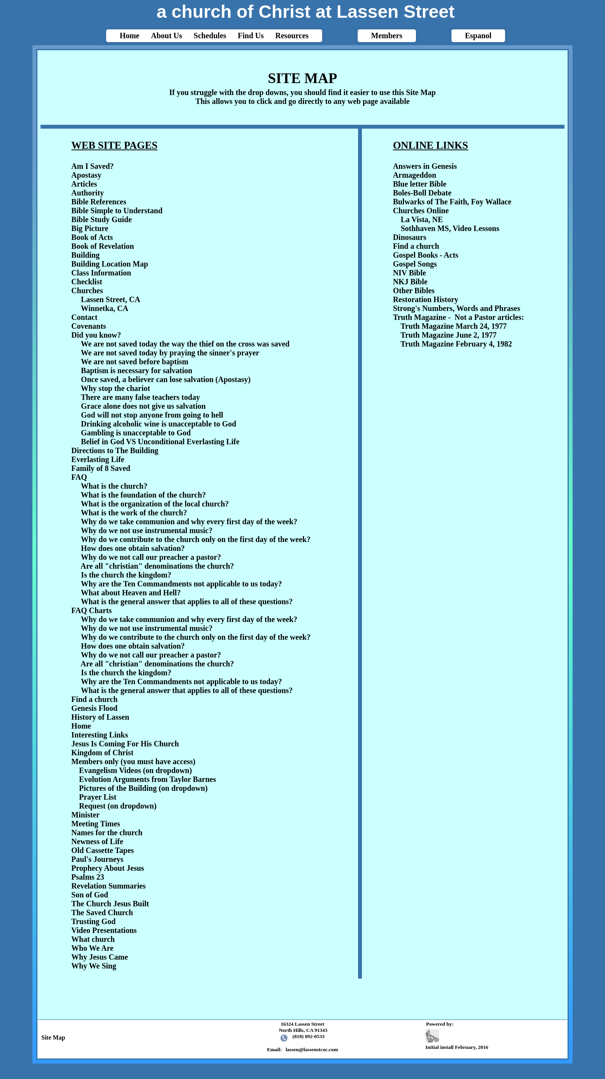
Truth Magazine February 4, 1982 (452, 344)
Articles (84, 184)
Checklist (86, 281)
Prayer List (94, 797)
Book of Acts (92, 237)
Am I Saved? (92, 166)
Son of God (89, 894)
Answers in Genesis (425, 166)
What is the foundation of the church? (143, 495)
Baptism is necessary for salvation (137, 370)
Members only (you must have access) (133, 761)
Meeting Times (95, 823)
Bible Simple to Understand (116, 210)
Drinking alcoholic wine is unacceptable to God (158, 424)
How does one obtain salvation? (133, 548)
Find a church (94, 699)
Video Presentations (104, 930)
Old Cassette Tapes (102, 850)
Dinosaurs (409, 237)
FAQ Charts (91, 610)
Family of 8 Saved (100, 468)
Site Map (51, 1037)
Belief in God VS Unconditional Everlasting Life (160, 441)
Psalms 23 (87, 877)
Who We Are (92, 948)
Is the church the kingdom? (126, 575)
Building (85, 255)
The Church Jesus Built (110, 903)
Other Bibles (413, 290)
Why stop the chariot (115, 388)
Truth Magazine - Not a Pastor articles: (458, 317)
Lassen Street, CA (105, 299)
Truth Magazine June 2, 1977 (445, 335)
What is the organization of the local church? (155, 504)
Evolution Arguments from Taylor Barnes (143, 779)
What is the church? (114, 486)
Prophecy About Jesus (107, 868)
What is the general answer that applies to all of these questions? (187, 601)
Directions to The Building (114, 450)
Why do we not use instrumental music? (147, 530)
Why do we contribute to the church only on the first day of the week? (196, 539)
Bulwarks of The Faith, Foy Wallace (452, 201)
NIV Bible (409, 272)
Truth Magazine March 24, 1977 (450, 326)
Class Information (101, 272)
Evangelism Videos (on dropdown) (131, 770)
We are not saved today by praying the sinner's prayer (170, 352)
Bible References (98, 201)
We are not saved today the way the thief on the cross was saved (185, 344)
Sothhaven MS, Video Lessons (446, 228)
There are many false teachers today (140, 397)
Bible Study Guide (101, 219)
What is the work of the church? (134, 512)
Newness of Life (97, 841)
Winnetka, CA (99, 308)
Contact (84, 317)
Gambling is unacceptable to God (136, 432)
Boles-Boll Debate (422, 193)
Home (81, 726)
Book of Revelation (102, 246)
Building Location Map (109, 264)
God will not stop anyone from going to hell (152, 415)
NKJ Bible (410, 281)
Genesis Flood (94, 708)
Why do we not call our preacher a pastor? (151, 557)
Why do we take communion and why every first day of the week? (189, 521)
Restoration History (425, 299)
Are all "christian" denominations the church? (157, 566)
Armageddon (414, 175)
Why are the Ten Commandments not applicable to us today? (181, 583)
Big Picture (89, 228)
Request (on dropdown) (114, 806)
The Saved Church (102, 912)
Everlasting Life (97, 459)
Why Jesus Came (99, 957)
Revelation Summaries (108, 886)
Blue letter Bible (419, 184)
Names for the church (106, 832)
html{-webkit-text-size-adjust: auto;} (302, 533)
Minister (85, 815)
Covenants (88, 326)
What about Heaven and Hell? (131, 592)
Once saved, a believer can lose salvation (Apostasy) (166, 379)
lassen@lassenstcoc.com (312, 1049)
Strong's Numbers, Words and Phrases (456, 308)
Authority (87, 193)
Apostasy (86, 175)
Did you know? (96, 335)
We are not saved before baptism (135, 361)
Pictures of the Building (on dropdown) (139, 788)
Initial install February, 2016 (458, 1039)
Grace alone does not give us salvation (143, 406)
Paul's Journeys (97, 859)
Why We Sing (93, 966)
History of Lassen (100, 717)
